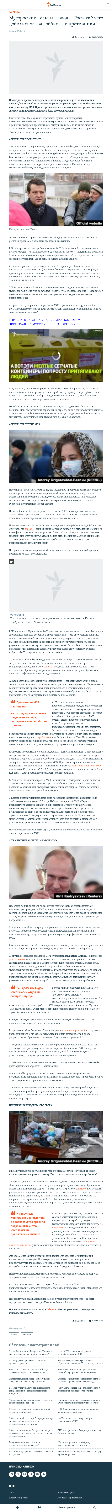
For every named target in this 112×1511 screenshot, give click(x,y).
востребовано (42, 737)
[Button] (79, 37)
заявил (48, 666)
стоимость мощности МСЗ (86, 765)
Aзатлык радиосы (67, 1507)
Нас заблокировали (18, 1498)
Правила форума (65, 1492)
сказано (29, 529)
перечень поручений (73, 1030)
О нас (11, 1492)
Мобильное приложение (69, 1498)
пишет (82, 1189)
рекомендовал (17, 959)
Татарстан (15, 12)
